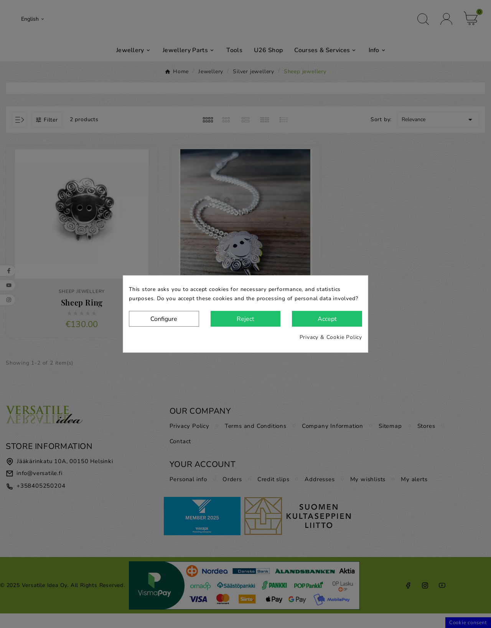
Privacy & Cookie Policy (331, 337)
